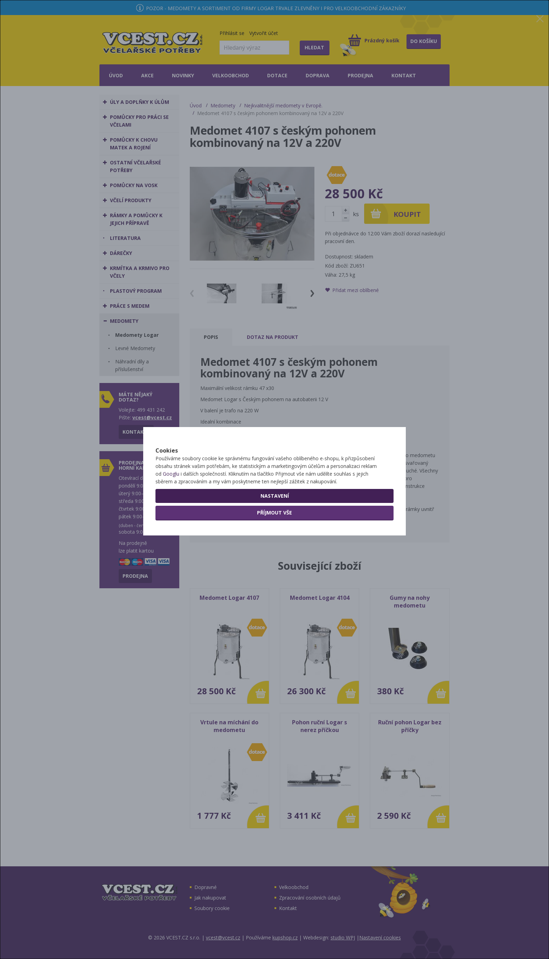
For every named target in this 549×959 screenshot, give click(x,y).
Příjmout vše (274, 537)
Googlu (171, 498)
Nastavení (274, 520)
